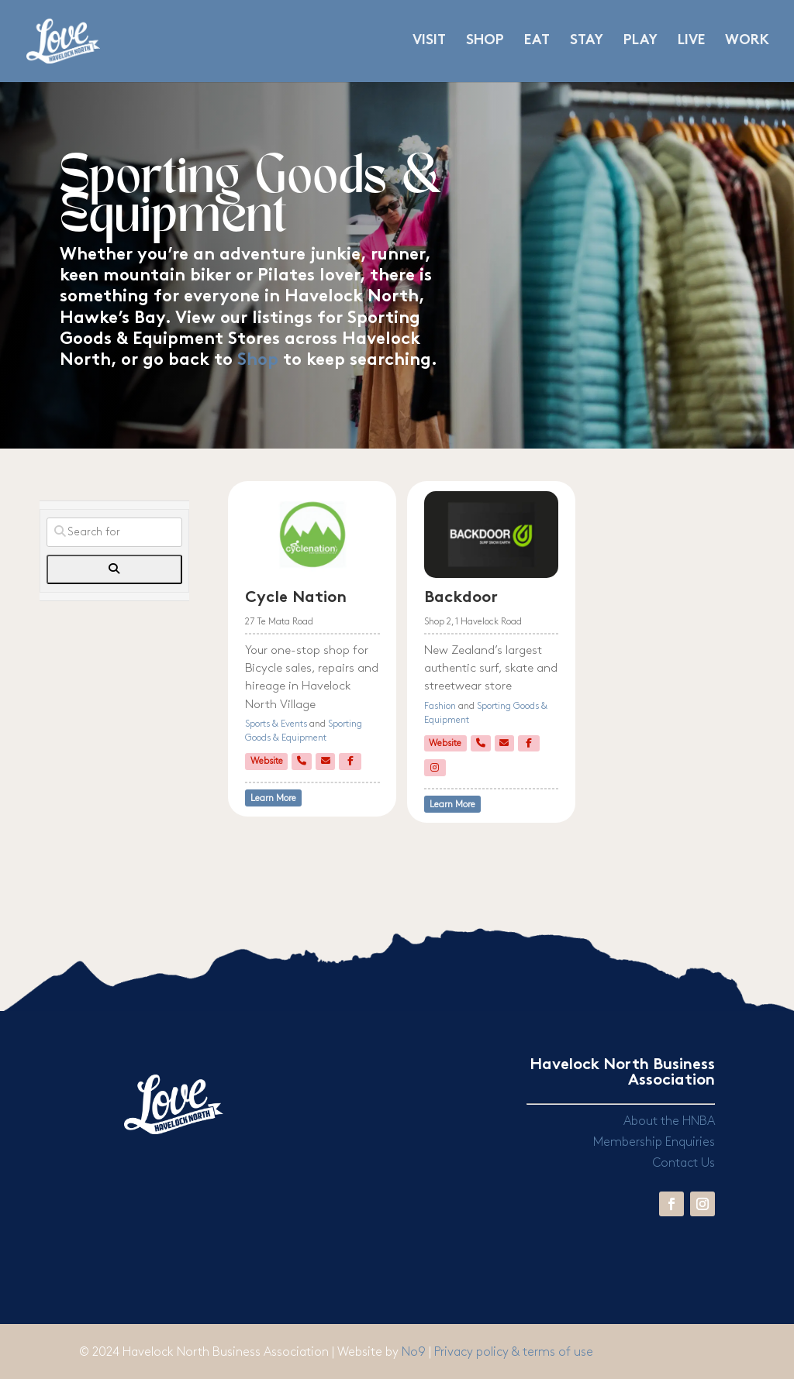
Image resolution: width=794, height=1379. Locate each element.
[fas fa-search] (114, 569)
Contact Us (683, 1163)
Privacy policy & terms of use (513, 1352)
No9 (415, 1352)
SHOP (485, 41)
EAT (537, 41)
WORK (747, 41)
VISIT (429, 41)
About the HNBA (669, 1121)
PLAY (640, 41)
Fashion (440, 706)
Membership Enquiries (654, 1142)
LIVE (691, 41)
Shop (257, 360)
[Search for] (114, 532)
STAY (586, 41)
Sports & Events (276, 724)
